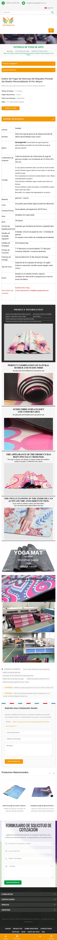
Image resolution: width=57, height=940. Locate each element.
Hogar (10, 51)
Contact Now (10, 108)
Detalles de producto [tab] (28, 118)
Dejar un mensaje (28, 936)
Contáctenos (46, 928)
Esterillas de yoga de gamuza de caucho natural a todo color (33, 688)
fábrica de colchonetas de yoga (13, 679)
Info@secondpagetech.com (36, 3)
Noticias (15, 932)
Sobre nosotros (31, 928)
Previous (49, 772)
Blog (24, 932)
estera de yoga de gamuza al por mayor (16, 682)
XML (43, 932)
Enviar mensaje (14, 761)
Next (53, 772)
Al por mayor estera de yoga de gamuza (36, 669)
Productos (17, 928)
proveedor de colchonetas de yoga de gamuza (18, 676)
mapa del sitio (33, 932)
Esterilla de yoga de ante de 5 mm (38, 679)
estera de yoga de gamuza (11, 673)
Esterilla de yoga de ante (40, 51)
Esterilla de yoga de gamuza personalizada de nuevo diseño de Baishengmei (42, 806)
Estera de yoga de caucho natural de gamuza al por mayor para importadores (14, 806)
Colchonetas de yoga (22, 51)
